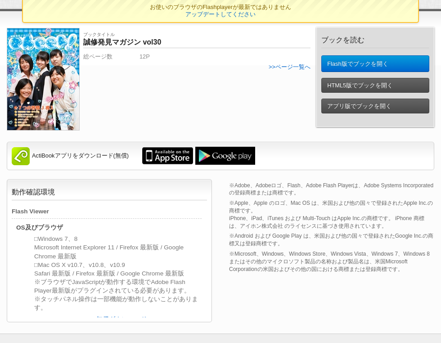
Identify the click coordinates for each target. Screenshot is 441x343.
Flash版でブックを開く (357, 65)
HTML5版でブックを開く (360, 89)
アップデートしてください (220, 14)
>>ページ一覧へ (289, 66)
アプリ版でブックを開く (359, 109)
